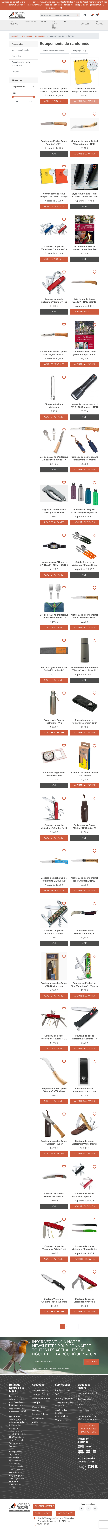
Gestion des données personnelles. (61, 1413)
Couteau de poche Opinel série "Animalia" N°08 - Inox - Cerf (84, 618)
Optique (36, 1403)
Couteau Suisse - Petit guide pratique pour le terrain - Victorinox (84, 354)
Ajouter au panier (84, 101)
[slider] (13, 97)
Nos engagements (64, 1398)
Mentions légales (63, 1420)
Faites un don (43, 1514)
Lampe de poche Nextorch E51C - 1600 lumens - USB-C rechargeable (85, 407)
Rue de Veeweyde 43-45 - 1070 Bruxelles (56, 1519)
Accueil (14, 36)
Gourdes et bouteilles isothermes (21, 63)
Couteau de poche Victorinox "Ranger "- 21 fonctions (54, 1038)
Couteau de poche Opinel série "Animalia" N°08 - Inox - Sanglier (84, 881)
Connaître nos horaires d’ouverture (88, 1429)
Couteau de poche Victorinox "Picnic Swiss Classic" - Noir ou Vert (84, 1249)
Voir (54, 154)
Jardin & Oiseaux (40, 1390)
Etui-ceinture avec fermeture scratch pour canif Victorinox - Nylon (84, 723)
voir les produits (54, 101)
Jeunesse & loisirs (41, 1394)
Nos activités (65, 1514)
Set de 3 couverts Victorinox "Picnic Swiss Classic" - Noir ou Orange (84, 565)
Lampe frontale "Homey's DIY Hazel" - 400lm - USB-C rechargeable (54, 565)
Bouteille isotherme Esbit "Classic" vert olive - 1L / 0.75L (84, 670)
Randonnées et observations (33, 36)
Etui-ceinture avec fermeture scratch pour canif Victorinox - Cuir (84, 1091)
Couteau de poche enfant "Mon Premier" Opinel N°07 (84, 460)
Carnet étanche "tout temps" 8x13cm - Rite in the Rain (84, 91)
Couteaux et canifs (20, 50)
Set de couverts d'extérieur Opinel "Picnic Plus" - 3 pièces (54, 618)
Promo (35, 1423)
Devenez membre (44, 1506)
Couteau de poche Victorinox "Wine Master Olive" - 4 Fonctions (84, 1144)
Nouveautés (38, 1418)
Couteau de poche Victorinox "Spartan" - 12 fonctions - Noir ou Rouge (84, 1196)
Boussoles (16, 56)
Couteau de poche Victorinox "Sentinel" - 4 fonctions (84, 1038)
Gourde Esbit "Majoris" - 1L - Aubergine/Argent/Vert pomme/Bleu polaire (84, 512)
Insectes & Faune (40, 1414)
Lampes (15, 72)
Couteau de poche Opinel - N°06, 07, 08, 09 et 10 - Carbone (54, 354)
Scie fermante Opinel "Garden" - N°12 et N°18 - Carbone (84, 302)
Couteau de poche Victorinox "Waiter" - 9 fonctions (54, 1249)
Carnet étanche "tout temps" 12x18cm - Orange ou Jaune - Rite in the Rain (54, 196)
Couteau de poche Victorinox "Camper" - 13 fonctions (54, 302)
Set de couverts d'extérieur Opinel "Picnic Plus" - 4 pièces (54, 460)
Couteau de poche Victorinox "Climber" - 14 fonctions (54, 828)
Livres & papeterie (41, 1398)
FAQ (57, 1394)
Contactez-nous (62, 1390)
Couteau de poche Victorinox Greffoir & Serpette (84, 1302)
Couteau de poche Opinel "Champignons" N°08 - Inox (84, 144)
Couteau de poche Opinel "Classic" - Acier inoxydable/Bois (54, 1144)
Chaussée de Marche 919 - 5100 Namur (55, 1521)
